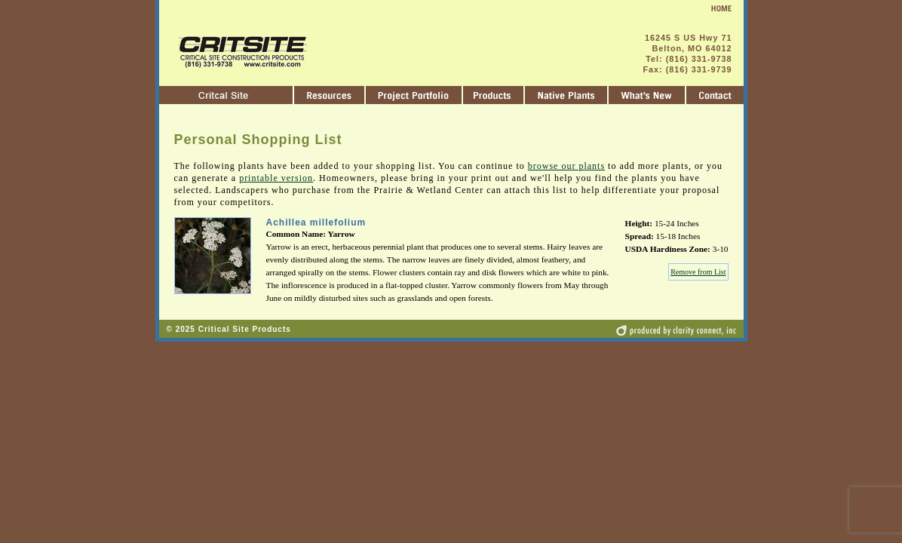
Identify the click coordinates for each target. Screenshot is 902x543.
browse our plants (566, 166)
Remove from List (698, 272)
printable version (276, 178)
